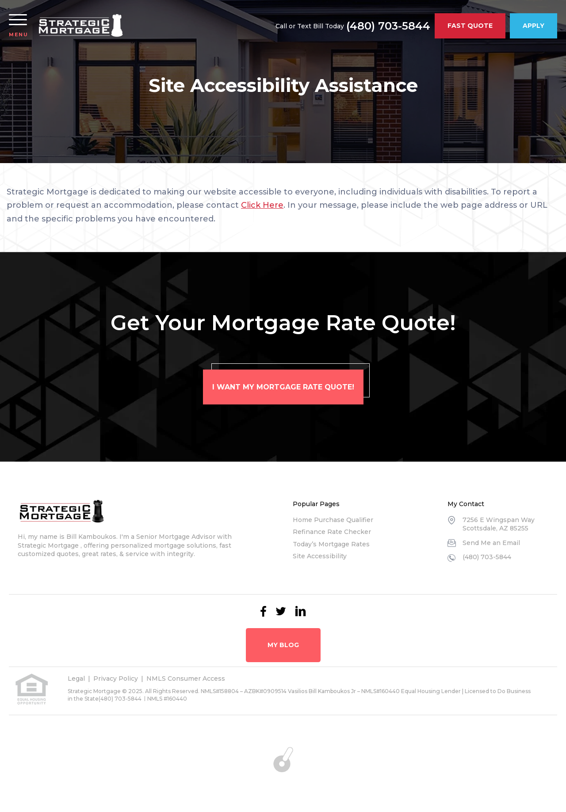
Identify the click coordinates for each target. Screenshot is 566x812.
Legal (76, 678)
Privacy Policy (115, 678)
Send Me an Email (491, 543)
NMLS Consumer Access (185, 678)
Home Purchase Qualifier (333, 520)
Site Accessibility (320, 556)
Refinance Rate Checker (332, 532)
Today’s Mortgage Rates (331, 544)
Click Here (262, 205)
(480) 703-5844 (388, 26)
